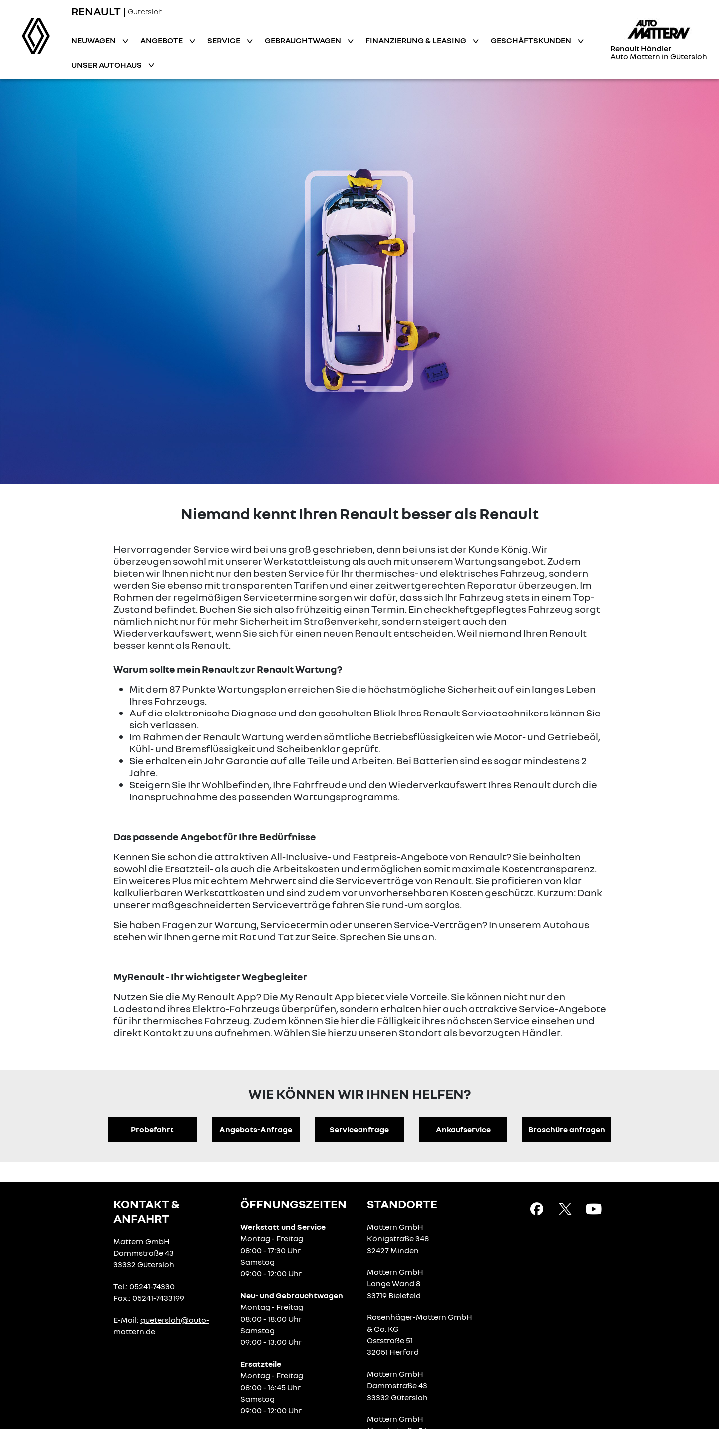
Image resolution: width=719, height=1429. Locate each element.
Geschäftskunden (532, 40)
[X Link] (565, 1208)
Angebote (162, 40)
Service (224, 40)
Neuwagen (94, 40)
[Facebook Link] (536, 1208)
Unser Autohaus (107, 65)
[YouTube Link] (593, 1208)
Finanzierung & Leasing (416, 40)
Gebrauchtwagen (304, 40)
